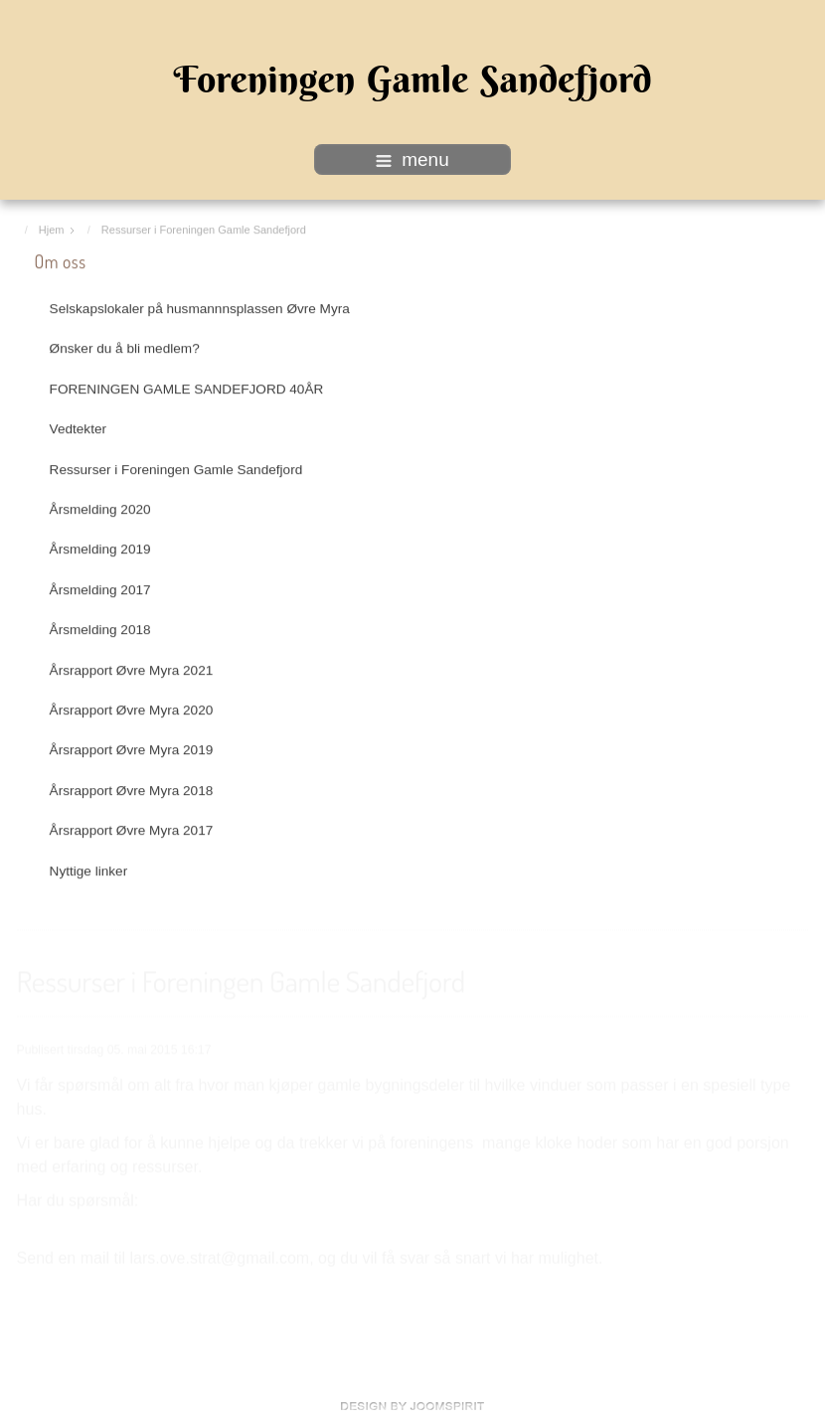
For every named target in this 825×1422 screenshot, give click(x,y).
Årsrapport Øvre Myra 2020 (132, 709)
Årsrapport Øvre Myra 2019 (132, 748)
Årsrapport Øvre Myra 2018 (132, 789)
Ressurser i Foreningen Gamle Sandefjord (176, 468)
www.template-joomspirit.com (412, 1406)
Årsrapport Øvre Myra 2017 (132, 829)
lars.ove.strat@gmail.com (219, 1257)
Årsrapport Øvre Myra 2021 (132, 669)
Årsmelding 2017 (100, 588)
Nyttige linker (89, 870)
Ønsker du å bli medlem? (125, 347)
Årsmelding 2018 (100, 628)
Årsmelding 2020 (100, 508)
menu (412, 159)
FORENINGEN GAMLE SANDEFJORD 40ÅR (187, 388)
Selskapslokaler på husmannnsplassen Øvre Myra (200, 307)
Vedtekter (78, 427)
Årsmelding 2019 (100, 548)
